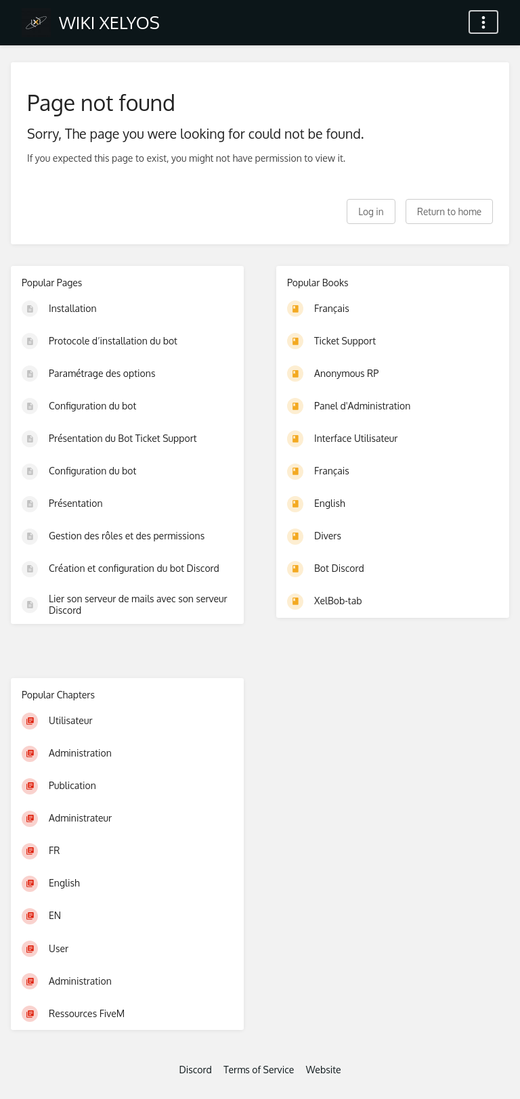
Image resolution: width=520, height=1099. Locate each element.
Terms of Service (258, 1069)
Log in (370, 211)
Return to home (449, 211)
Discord (195, 1069)
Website (323, 1069)
